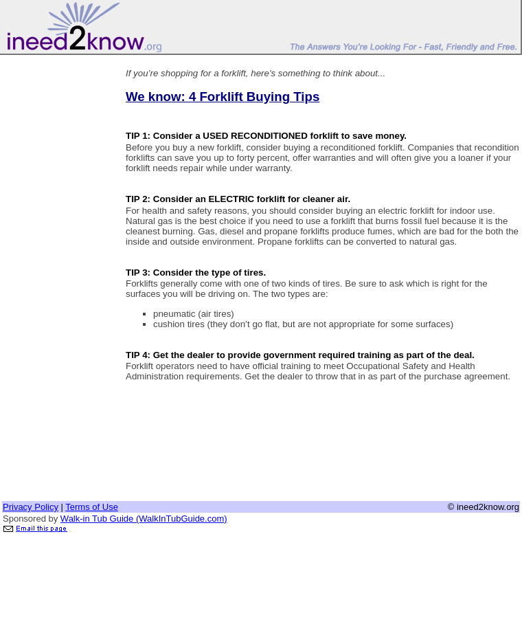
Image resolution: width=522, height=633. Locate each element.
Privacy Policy (30, 507)
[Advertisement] (57, 263)
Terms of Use (91, 507)
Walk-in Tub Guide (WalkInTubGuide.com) (143, 518)
